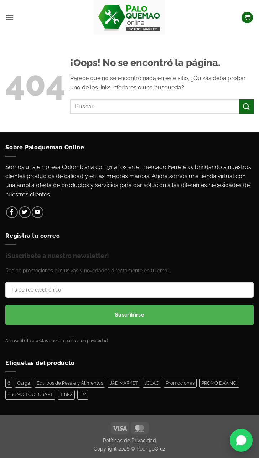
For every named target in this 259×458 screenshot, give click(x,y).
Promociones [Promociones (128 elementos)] (180, 383)
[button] (9, 17)
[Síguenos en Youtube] (37, 212)
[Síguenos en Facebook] (12, 212)
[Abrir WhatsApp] (241, 440)
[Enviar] (246, 106)
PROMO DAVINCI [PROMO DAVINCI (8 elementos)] (219, 383)
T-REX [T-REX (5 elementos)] (66, 394)
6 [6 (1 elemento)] (8, 383)
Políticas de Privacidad (129, 440)
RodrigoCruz (150, 449)
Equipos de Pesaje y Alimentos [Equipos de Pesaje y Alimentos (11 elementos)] (70, 383)
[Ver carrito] (247, 18)
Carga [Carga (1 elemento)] (23, 383)
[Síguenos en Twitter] (25, 212)
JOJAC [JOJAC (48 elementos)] (152, 383)
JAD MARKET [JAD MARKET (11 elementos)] (124, 383)
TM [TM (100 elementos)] (82, 394)
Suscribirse (129, 315)
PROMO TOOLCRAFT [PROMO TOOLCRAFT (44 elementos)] (30, 394)
